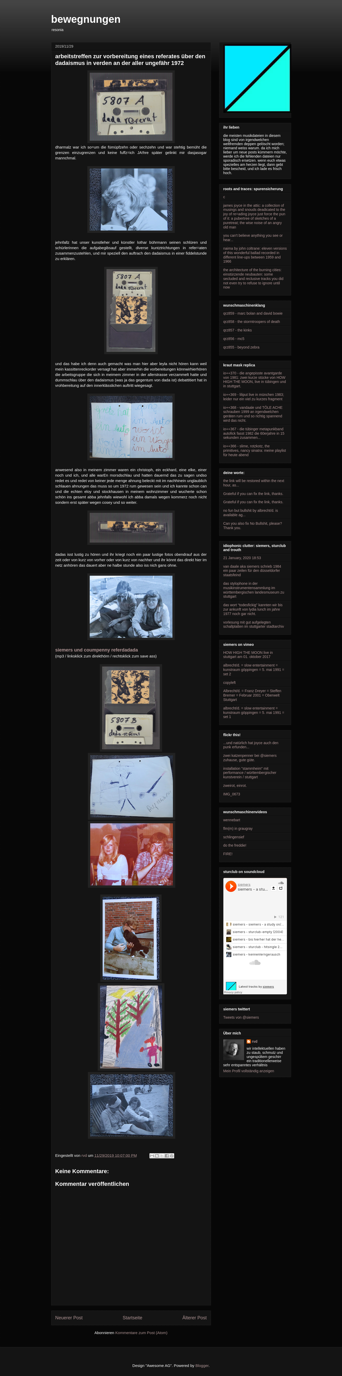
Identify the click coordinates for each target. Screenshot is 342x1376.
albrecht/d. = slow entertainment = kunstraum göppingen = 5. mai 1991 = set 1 (253, 712)
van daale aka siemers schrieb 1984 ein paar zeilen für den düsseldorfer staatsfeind (252, 570)
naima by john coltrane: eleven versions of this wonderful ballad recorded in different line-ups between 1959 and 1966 (255, 254)
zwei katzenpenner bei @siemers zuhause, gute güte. (250, 757)
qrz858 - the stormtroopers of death (251, 322)
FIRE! (228, 854)
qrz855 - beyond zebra (241, 347)
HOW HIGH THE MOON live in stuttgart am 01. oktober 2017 (248, 654)
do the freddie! (235, 845)
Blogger (202, 1365)
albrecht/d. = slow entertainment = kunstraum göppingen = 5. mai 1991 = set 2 (253, 669)
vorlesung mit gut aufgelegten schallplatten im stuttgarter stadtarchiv (253, 624)
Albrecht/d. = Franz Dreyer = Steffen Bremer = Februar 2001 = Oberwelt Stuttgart (252, 695)
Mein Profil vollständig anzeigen (248, 1071)
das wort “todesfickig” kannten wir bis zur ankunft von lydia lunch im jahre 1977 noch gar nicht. (253, 609)
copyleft (229, 682)
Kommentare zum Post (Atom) (141, 1332)
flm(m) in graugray (238, 828)
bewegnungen (86, 19)
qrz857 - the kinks (237, 330)
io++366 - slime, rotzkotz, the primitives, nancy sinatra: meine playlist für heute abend (254, 450)
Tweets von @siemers (241, 1017)
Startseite (132, 1317)
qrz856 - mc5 (234, 339)
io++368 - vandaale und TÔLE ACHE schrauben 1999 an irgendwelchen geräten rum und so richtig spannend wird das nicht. (253, 414)
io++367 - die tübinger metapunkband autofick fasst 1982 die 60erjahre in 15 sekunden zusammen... (254, 433)
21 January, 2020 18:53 (242, 558)
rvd (254, 1041)
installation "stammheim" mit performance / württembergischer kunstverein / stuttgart (249, 772)
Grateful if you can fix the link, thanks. (253, 494)
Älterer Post (194, 1317)
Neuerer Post (69, 1317)
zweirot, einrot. (235, 785)
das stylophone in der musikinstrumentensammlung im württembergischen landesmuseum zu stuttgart (253, 589)
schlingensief (233, 837)
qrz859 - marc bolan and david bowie (253, 313)
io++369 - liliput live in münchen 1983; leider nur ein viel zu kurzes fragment (253, 397)
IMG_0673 (231, 794)
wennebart (231, 820)
